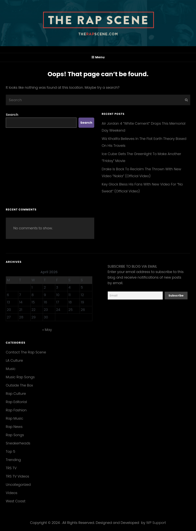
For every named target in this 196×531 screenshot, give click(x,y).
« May (47, 329)
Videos (11, 492)
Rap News (14, 426)
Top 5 (10, 451)
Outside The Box (19, 385)
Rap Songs (15, 434)
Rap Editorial (16, 401)
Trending (13, 459)
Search (12, 114)
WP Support (156, 522)
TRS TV (11, 468)
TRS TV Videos (17, 476)
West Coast (15, 501)
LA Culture (14, 360)
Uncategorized (18, 484)
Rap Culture (16, 393)
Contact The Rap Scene (26, 352)
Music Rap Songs (20, 377)
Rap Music (14, 418)
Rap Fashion (16, 410)
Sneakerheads (18, 443)
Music (11, 368)
